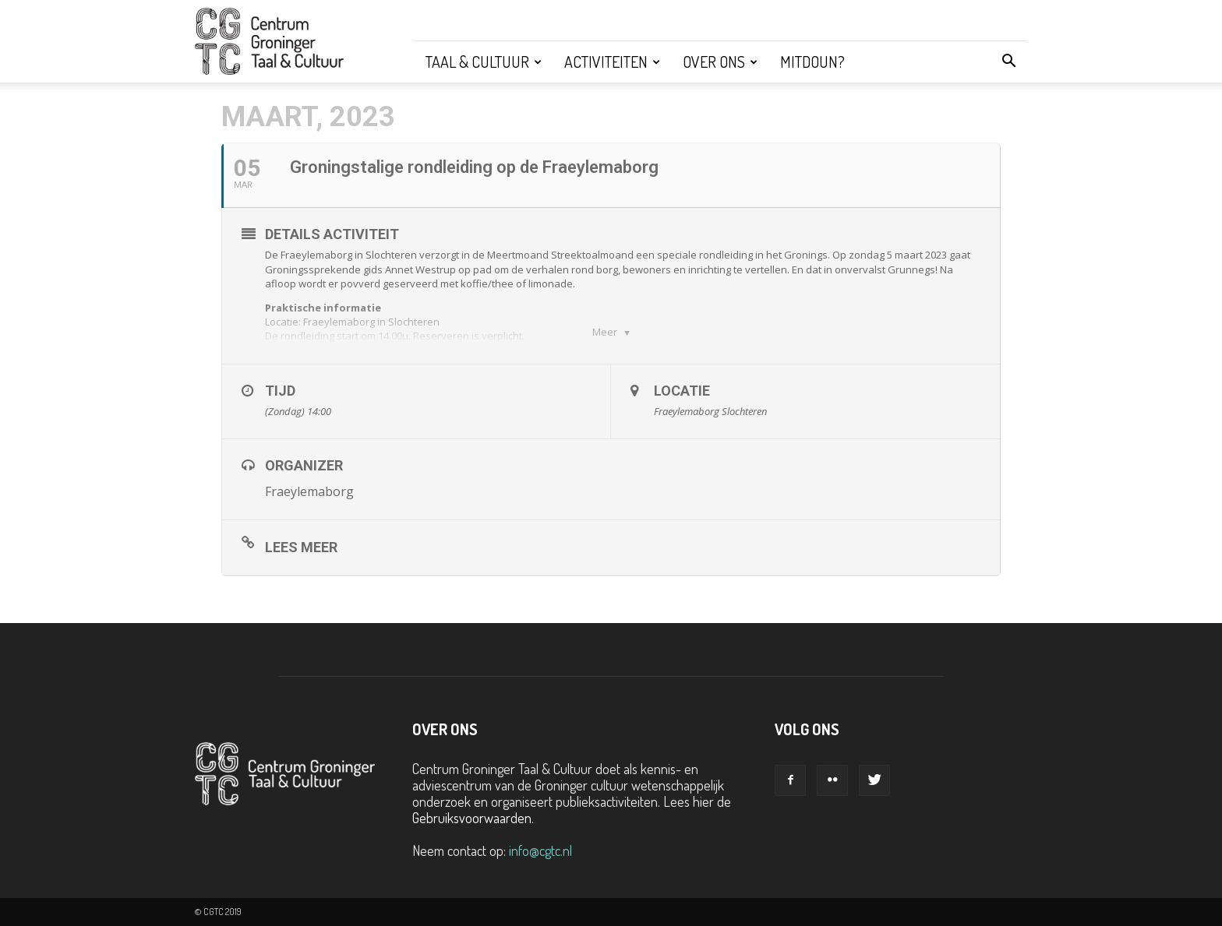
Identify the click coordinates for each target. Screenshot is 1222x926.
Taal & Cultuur (484, 61)
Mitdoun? (812, 61)
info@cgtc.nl (540, 850)
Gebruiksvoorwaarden (472, 817)
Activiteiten (612, 61)
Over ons (720, 61)
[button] (1008, 61)
